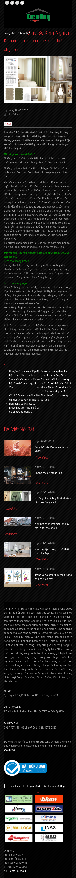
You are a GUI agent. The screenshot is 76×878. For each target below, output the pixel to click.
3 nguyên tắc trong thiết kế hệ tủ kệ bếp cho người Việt (24, 383)
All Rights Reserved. (15, 871)
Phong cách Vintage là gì (49, 473)
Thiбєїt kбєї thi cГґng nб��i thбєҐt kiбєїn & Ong (36, 786)
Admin (16, 114)
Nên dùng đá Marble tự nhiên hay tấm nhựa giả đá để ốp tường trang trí (24, 407)
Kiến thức (25, 33)
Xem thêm (42, 457)
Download (9, 749)
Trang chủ (9, 33)
